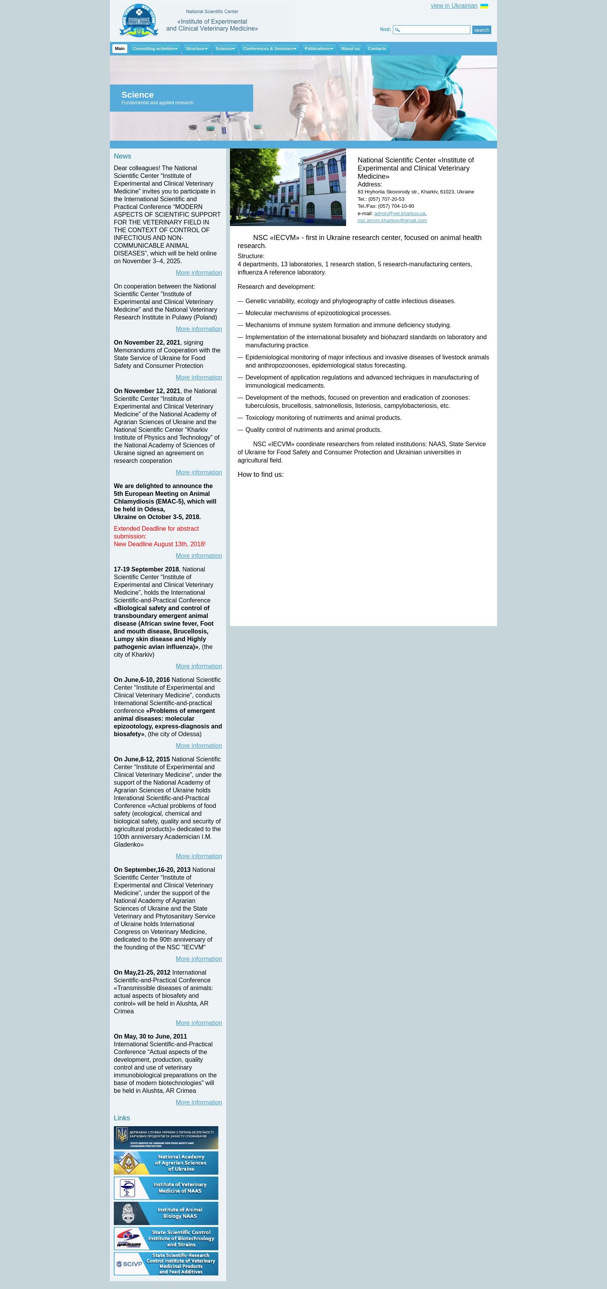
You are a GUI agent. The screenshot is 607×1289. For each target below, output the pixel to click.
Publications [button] (319, 48)
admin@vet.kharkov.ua (399, 213)
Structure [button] (197, 48)
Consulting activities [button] (155, 48)
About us (350, 48)
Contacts (377, 48)
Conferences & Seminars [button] (270, 48)
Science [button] (225, 48)
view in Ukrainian (454, 5)
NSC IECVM (203, 21)
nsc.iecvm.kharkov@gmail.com (392, 220)
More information (199, 272)
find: (385, 29)
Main (120, 48)
